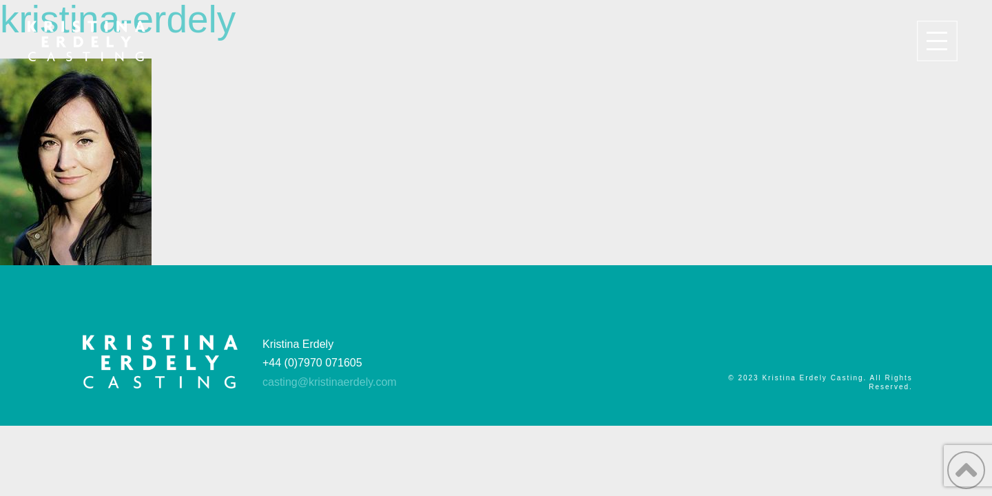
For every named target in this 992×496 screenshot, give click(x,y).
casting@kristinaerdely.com (329, 382)
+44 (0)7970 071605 (312, 363)
